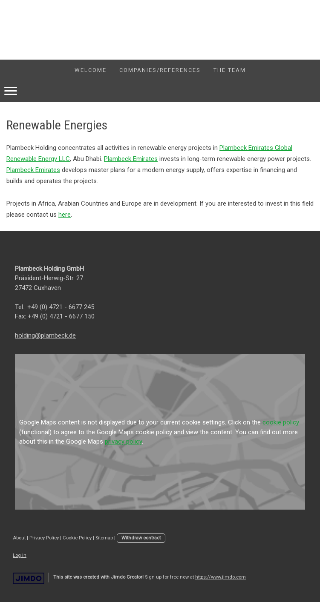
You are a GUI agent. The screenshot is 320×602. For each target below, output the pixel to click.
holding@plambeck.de (45, 335)
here (64, 214)
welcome (91, 70)
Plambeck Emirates (131, 159)
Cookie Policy (77, 538)
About (19, 538)
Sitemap (104, 538)
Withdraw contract (141, 538)
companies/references (160, 70)
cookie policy (280, 422)
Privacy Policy (44, 538)
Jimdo (28, 578)
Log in (19, 555)
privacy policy (123, 441)
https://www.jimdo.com (220, 577)
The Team (229, 70)
